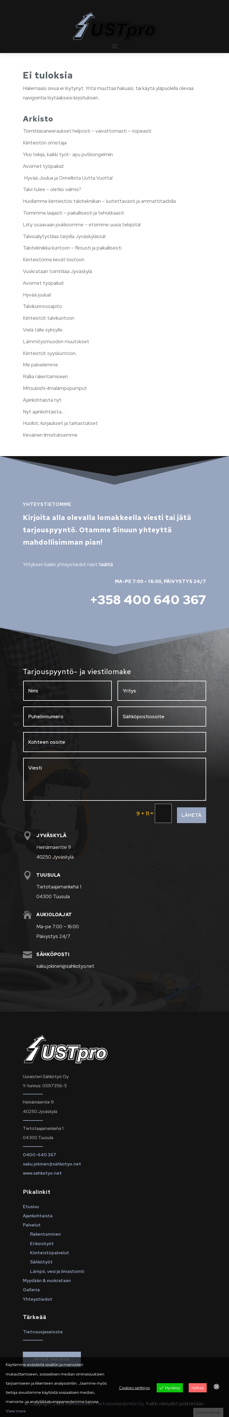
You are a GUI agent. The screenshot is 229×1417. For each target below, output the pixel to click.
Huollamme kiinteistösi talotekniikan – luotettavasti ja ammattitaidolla (99, 201)
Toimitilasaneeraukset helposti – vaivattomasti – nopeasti (87, 131)
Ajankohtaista (38, 1216)
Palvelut (32, 1225)
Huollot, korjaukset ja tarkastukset (60, 423)
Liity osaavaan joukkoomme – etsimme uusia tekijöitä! (82, 224)
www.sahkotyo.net (42, 1173)
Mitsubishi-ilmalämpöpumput (55, 388)
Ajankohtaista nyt (42, 400)
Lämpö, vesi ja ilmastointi (57, 1271)
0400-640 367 (39, 1155)
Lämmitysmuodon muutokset (56, 341)
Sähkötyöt (41, 1262)
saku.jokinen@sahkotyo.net (52, 1164)
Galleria (31, 1290)
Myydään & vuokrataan (47, 1280)
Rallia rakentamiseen (45, 376)
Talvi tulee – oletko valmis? (52, 189)
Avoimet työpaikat (43, 166)
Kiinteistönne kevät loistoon (53, 259)
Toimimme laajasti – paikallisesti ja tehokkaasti (73, 213)
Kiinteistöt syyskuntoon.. (50, 353)
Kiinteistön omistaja (45, 143)
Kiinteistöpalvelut (49, 1253)
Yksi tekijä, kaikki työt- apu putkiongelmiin (68, 154)
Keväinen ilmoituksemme (50, 435)
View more (16, 1411)
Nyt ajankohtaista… (44, 412)
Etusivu (31, 1207)
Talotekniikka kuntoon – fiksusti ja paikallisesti (72, 248)
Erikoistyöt (42, 1244)
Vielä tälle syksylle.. (43, 330)
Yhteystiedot (37, 1299)
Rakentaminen (45, 1234)
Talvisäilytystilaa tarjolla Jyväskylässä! (64, 236)
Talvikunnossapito (42, 306)
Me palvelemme (40, 365)
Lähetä (192, 815)
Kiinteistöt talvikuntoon (48, 318)
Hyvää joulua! (37, 295)
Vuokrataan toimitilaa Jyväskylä (57, 271)
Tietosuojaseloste (43, 1332)
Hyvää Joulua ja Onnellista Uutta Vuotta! (68, 178)
